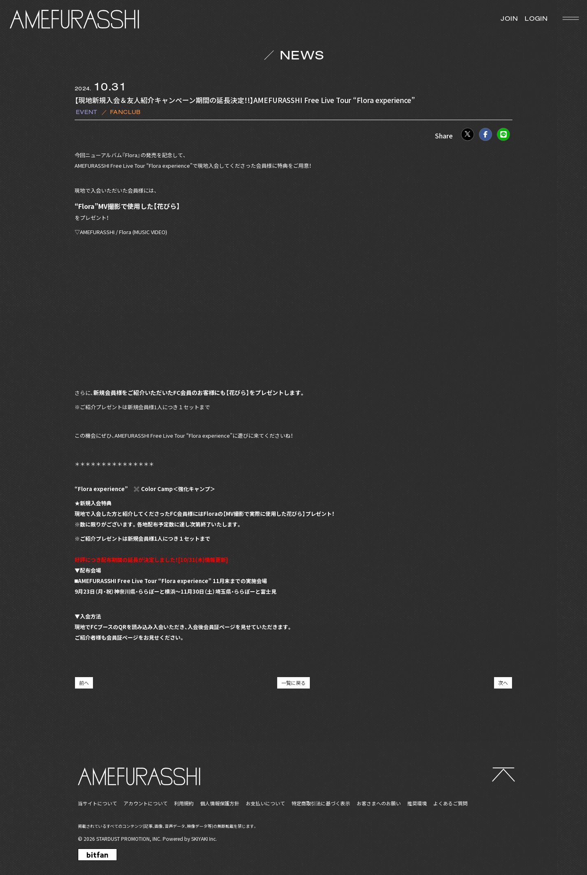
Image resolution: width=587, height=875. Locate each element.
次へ (503, 682)
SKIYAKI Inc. (204, 838)
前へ (84, 682)
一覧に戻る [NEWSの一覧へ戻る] (293, 682)
